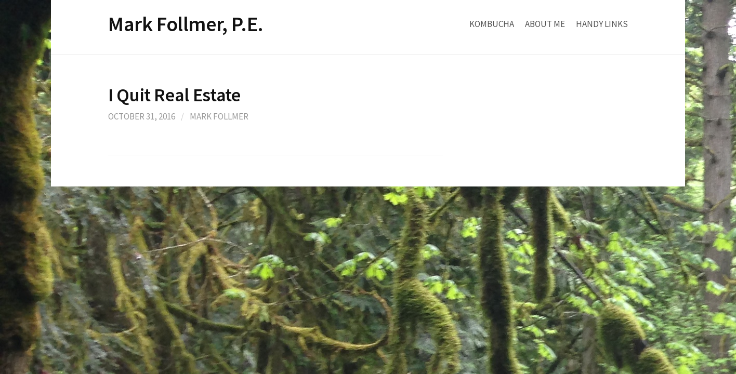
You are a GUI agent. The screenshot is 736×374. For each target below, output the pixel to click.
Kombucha (491, 24)
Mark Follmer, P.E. (186, 24)
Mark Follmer (219, 116)
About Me (545, 24)
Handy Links (602, 24)
